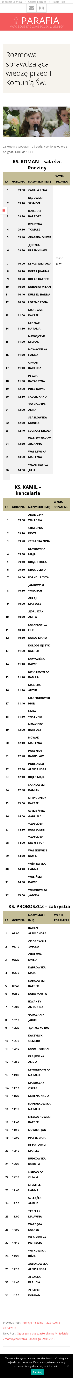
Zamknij (37, 1372)
